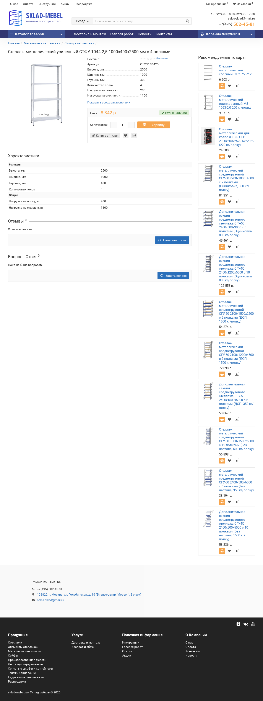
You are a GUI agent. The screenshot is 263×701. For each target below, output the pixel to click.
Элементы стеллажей (23, 647)
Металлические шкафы (24, 651)
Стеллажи (15, 642)
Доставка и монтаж (90, 34)
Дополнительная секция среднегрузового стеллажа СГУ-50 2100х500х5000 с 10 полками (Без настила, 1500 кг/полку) (233, 525)
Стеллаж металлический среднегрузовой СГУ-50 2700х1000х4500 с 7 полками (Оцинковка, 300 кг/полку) (236, 178)
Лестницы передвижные (25, 664)
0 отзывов (162, 58)
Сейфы (13, 655)
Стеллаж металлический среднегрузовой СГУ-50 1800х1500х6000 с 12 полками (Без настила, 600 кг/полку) (236, 439)
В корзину (154, 125)
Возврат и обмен (83, 647)
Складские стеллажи (79, 43)
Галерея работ (121, 34)
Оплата (28, 4)
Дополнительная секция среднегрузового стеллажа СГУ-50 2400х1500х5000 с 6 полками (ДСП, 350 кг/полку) (236, 396)
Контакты (164, 34)
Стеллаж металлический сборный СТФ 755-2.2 (235, 70)
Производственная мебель (27, 660)
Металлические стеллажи (42, 43)
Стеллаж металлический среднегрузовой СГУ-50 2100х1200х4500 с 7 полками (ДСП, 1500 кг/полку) (236, 353)
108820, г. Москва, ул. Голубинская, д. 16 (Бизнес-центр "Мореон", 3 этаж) (89, 594)
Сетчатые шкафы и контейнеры (30, 668)
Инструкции (47, 4)
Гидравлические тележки (26, 677)
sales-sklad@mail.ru (50, 600)
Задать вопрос (173, 275)
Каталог (36, 33)
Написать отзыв (172, 240)
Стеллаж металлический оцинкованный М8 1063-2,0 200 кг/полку (235, 102)
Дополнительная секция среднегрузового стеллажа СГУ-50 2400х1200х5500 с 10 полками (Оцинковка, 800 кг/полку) (235, 268)
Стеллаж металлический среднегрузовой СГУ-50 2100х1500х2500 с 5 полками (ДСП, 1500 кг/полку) (236, 311)
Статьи (127, 651)
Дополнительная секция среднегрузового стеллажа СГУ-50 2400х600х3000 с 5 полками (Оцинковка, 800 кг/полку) (235, 223)
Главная (14, 43)
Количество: (98, 124)
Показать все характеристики (108, 102)
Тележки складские (22, 673)
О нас (14, 4)
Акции (65, 4)
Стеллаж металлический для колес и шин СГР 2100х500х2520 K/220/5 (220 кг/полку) (236, 137)
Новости (144, 34)
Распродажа (84, 4)
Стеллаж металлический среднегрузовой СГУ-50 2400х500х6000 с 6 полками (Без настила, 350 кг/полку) (236, 480)
